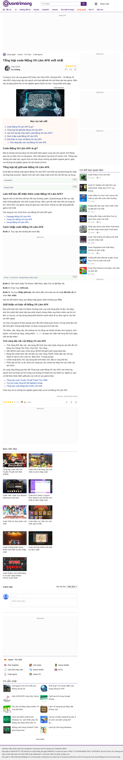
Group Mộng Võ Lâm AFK (18, 222)
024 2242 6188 (23, 754)
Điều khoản (13, 748)
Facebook (58, 748)
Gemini (55, 10)
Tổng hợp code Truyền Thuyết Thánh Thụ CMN (27, 380)
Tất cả (8, 10)
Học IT (91, 10)
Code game (38, 54)
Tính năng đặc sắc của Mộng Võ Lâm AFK (28, 142)
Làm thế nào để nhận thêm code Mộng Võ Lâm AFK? (30, 133)
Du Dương (15, 69)
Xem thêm (40, 739)
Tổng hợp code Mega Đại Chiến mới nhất (24, 386)
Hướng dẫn (28, 748)
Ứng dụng (36, 748)
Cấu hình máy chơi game (15, 669)
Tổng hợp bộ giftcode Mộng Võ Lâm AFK (24, 130)
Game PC (35, 674)
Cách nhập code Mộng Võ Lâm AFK (22, 136)
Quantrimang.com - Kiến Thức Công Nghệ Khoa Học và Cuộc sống (17, 3)
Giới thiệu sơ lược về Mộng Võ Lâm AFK (24, 139)
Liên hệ (43, 748)
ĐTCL (59, 669)
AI (16, 10)
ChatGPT (45, 10)
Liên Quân (35, 665)
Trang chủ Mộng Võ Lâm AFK (19, 219)
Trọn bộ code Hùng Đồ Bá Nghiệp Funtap (24, 383)
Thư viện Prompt (67, 10)
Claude (36, 10)
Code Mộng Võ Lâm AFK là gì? (20, 127)
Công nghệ (81, 10)
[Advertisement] (62, 34)
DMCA (64, 748)
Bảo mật (20, 748)
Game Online (36, 669)
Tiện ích (100, 10)
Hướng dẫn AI (25, 10)
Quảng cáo (50, 748)
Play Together (11, 665)
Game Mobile (62, 665)
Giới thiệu (5, 748)
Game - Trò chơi (24, 54)
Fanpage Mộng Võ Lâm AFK (19, 216)
